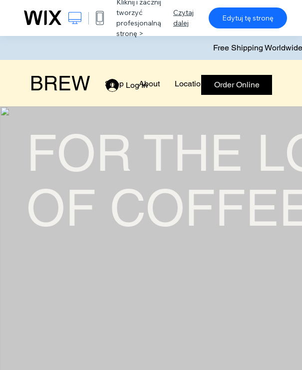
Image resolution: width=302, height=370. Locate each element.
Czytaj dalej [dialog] (183, 17)
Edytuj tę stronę (248, 17)
